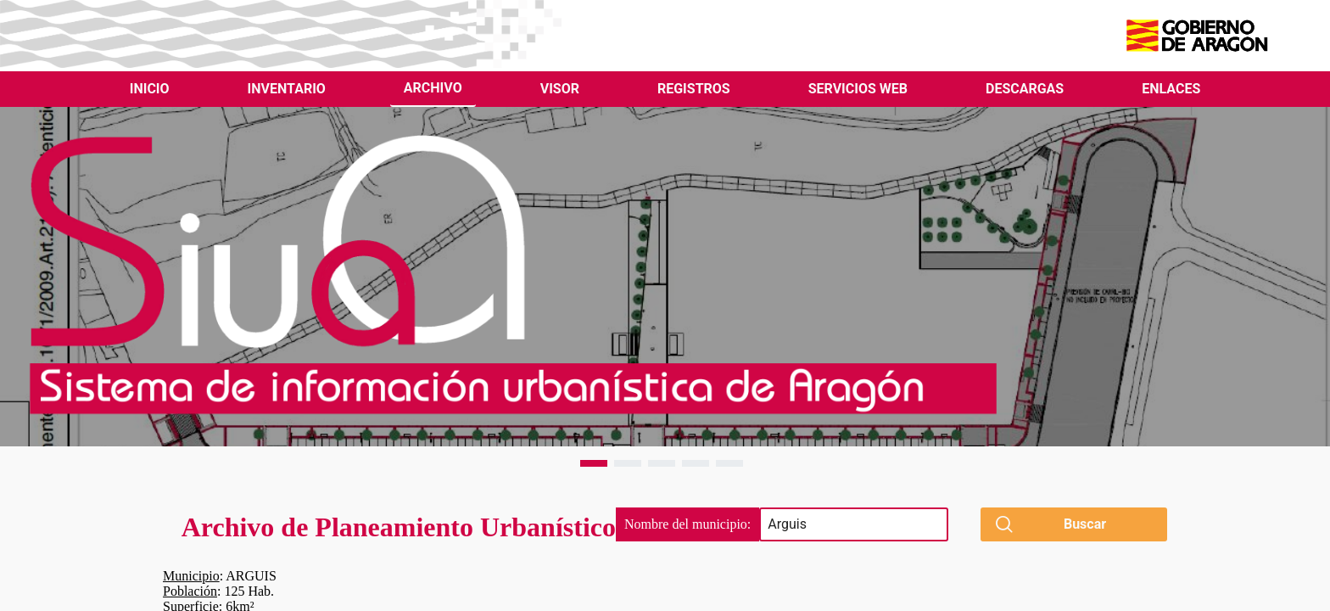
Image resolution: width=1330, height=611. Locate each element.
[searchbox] (853, 524)
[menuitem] (149, 89)
